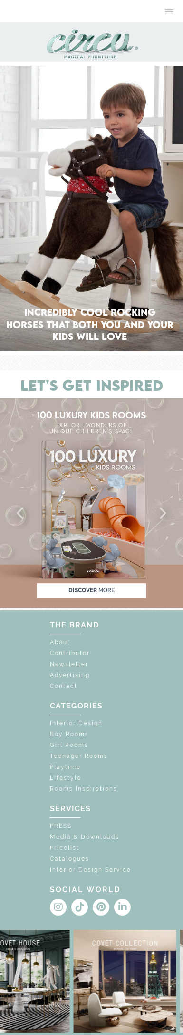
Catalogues (69, 859)
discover (91, 590)
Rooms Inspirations (83, 789)
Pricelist (64, 848)
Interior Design (76, 723)
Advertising (70, 675)
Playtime (65, 767)
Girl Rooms (69, 745)
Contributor (70, 653)
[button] (21, 513)
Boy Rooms (69, 734)
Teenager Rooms (79, 756)
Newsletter (69, 664)
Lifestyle (65, 778)
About (60, 642)
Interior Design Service (90, 869)
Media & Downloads (84, 837)
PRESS (61, 826)
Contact (63, 686)
